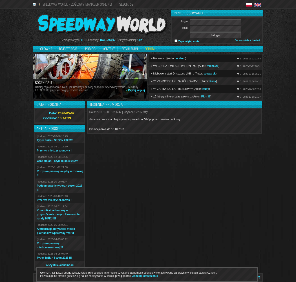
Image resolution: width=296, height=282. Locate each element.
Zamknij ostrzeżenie (145, 275)
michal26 (212, 66)
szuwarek (209, 73)
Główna (46, 49)
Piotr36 (205, 96)
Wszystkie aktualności (60, 265)
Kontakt (108, 49)
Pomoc (90, 49)
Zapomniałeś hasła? (247, 40)
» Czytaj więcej (135, 90)
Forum (150, 49)
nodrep (180, 58)
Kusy (213, 81)
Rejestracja (68, 49)
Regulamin (129, 49)
